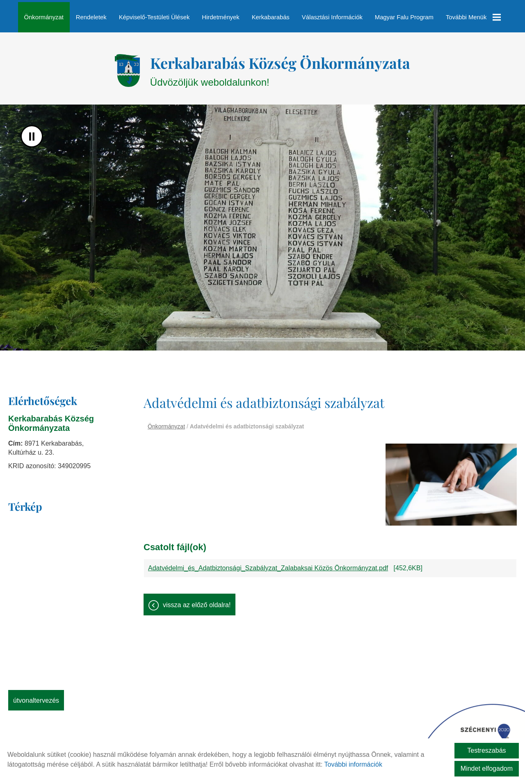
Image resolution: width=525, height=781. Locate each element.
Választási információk (332, 17)
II (31, 132)
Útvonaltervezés (36, 696)
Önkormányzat (44, 17)
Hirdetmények (221, 17)
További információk (353, 764)
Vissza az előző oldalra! (197, 600)
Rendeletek (91, 17)
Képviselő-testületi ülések (154, 17)
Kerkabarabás (271, 17)
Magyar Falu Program (404, 17)
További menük (472, 17)
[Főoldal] (127, 66)
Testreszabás (486, 750)
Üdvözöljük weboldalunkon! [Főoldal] (280, 66)
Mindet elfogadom (487, 768)
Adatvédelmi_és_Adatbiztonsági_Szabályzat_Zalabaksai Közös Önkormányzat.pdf (268, 563)
